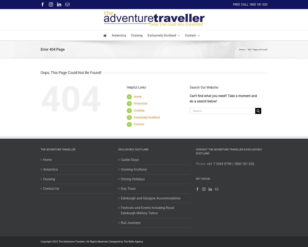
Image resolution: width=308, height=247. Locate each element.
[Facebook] (197, 189)
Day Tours (128, 189)
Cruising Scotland (134, 169)
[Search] (258, 111)
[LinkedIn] (210, 189)
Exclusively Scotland (147, 117)
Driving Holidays (133, 179)
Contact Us (51, 189)
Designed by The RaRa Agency (126, 241)
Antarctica (140, 103)
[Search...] (222, 111)
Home (137, 96)
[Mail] (216, 189)
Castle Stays (130, 160)
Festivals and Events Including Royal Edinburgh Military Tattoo (147, 210)
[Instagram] (204, 189)
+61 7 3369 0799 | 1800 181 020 (230, 164)
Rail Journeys (131, 223)
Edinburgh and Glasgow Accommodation (151, 198)
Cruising (139, 110)
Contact (139, 124)
